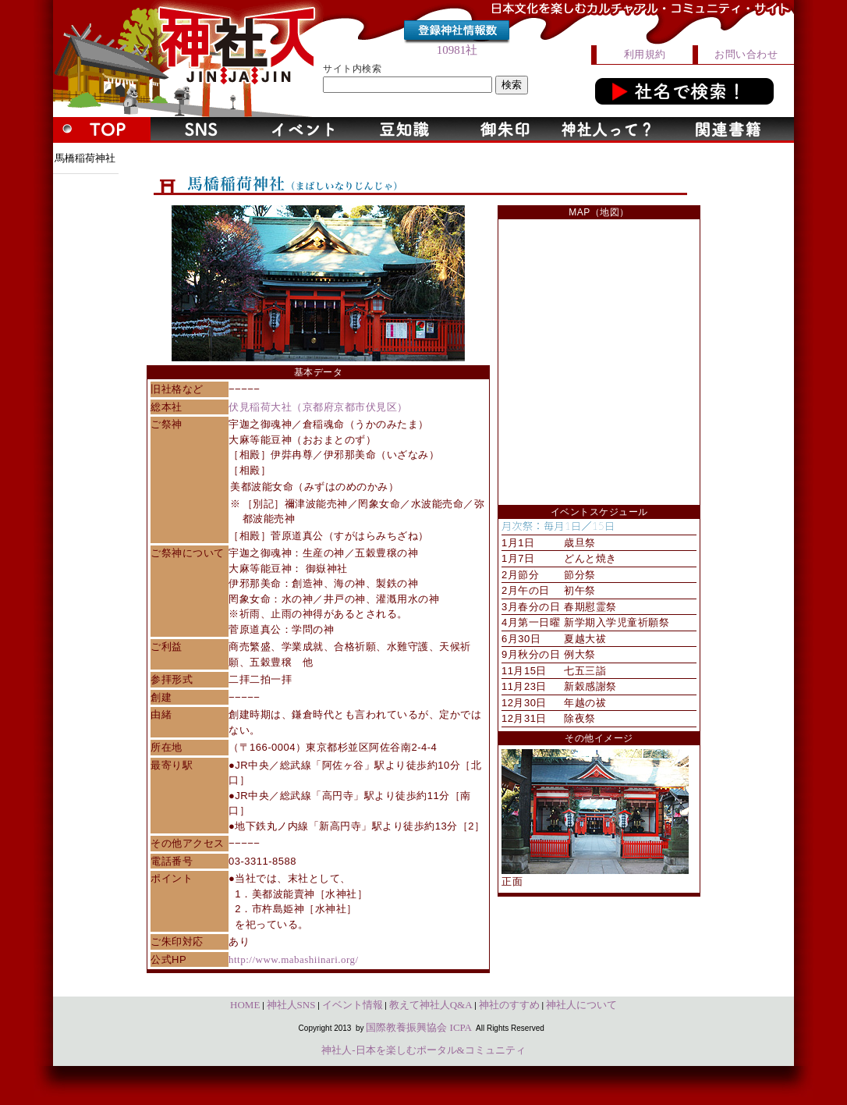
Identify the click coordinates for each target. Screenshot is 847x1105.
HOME (245, 1005)
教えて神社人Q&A (431, 1005)
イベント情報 (352, 1005)
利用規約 (645, 54)
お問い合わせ (746, 54)
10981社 (457, 50)
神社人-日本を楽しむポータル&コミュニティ (423, 1050)
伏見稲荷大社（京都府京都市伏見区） (318, 407)
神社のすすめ (509, 1005)
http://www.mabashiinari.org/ (294, 959)
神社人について (581, 1005)
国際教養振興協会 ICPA (419, 1027)
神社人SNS (291, 1005)
